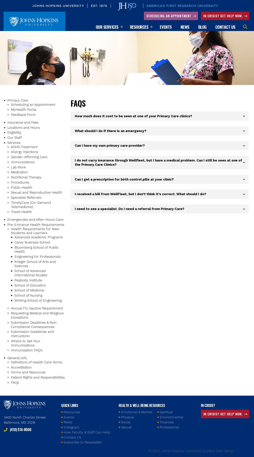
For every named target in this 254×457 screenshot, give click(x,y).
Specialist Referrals (26, 198)
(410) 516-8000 (20, 429)
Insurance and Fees (22, 123)
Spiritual (166, 412)
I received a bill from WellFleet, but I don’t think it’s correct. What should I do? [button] (140, 195)
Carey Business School (32, 243)
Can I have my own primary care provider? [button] (110, 146)
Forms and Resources (28, 373)
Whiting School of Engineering (38, 301)
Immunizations (23, 162)
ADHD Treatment (24, 147)
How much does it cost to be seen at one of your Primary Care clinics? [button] (133, 116)
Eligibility (14, 133)
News (185, 27)
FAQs (15, 383)
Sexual (126, 427)
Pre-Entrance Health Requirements (35, 225)
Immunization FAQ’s (27, 351)
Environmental (171, 417)
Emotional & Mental (136, 412)
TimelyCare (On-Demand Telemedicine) (31, 205)
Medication (19, 173)
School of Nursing (28, 296)
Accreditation (21, 368)
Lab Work (18, 168)
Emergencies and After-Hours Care (35, 220)
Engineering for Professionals (37, 257)
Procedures (20, 183)
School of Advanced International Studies (30, 273)
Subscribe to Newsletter (83, 442)
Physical (127, 417)
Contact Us (225, 27)
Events (166, 27)
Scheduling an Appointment (169, 16)
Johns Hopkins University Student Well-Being (34, 21)
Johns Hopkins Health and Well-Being (25, 404)
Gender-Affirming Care (29, 157)
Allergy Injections (24, 152)
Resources (139, 27)
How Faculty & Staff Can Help (87, 432)
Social (125, 422)
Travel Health (21, 212)
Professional (169, 427)
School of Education (30, 286)
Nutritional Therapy (26, 178)
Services (13, 143)
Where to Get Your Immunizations (25, 343)
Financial (167, 422)
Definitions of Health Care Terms (36, 363)
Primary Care (17, 101)
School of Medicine (29, 291)
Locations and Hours (23, 128)
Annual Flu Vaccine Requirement (37, 309)
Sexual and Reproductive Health (36, 193)
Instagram (72, 427)
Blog (202, 27)
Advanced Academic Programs (38, 238)
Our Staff (14, 138)
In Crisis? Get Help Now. (223, 16)
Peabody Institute (28, 281)
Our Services (107, 27)
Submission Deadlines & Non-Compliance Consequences (34, 325)
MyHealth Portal (24, 110)
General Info (17, 358)
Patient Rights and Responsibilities (38, 378)
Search (245, 27)
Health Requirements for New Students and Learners (35, 231)
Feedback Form (23, 115)
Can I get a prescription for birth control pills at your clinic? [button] (124, 180)
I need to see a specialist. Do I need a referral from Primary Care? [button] (129, 209)
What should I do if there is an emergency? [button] (110, 131)
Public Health (21, 188)
